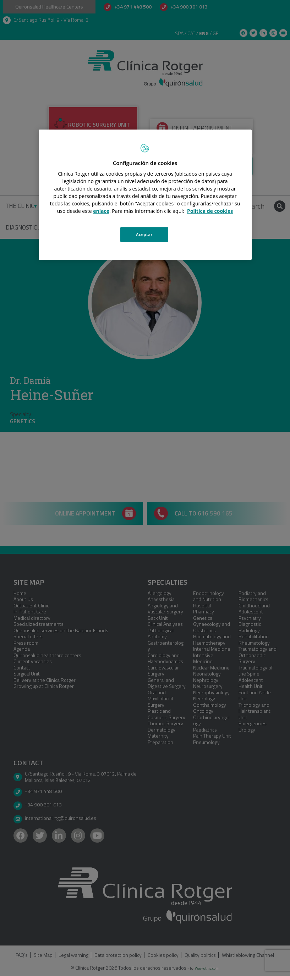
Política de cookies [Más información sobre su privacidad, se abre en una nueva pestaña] (210, 211)
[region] (145, 194)
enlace (101, 211)
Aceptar (144, 234)
